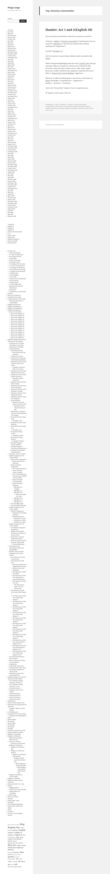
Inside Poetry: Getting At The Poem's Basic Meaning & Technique (18, 413)
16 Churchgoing (13, 275)
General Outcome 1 (15, 688)
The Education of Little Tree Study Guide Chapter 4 (19, 608)
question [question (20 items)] (11, 857)
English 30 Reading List (14, 310)
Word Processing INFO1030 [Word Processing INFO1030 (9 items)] (15, 866)
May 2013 (10, 109)
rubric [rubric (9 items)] (21, 859)
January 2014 (11, 104)
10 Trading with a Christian (17, 264)
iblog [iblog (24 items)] (10, 845)
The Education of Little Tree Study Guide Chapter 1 (18, 592)
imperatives (57, 44)
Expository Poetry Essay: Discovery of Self (19, 407)
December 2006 (12, 201)
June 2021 (10, 41)
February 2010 (12, 142)
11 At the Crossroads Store (17, 266)
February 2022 (12, 35)
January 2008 (11, 181)
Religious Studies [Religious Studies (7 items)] (11, 859)
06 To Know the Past (15, 256)
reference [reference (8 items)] (17, 857)
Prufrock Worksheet (18, 544)
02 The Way (12, 290)
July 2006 (10, 211)
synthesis (81, 108)
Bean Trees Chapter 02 (17, 314)
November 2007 (12, 185)
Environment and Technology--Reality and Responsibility (16, 548)
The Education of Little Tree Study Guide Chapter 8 (19, 631)
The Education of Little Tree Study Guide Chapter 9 (19, 636)
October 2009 (12, 150)
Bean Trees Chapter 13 (17, 334)
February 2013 (12, 115)
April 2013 (11, 111)
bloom (71, 104)
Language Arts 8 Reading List (17, 716)
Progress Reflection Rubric (15, 732)
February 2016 (12, 85)
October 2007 (12, 187)
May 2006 (10, 214)
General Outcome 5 (15, 699)
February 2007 (12, 198)
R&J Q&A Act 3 (18, 498)
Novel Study (11, 725)
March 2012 (11, 120)
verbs (51, 110)
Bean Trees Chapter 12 (17, 332)
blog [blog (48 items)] (22, 824)
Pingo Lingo (14, 7)
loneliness (48, 108)
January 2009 (11, 163)
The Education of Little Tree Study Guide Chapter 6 (19, 620)
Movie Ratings (12, 719)
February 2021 (12, 48)
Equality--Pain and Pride (16, 551)
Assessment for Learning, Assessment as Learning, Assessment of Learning (16, 345)
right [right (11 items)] (17, 859)
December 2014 (12, 91)
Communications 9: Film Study (16, 299)
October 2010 (12, 135)
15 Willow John (13, 273)
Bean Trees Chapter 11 (17, 330)
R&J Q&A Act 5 (18, 502)
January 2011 (11, 131)
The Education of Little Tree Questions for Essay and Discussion (19, 577)
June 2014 (10, 100)
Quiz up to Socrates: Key (18, 743)
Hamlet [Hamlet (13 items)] (10, 841)
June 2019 (10, 67)
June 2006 (10, 212)
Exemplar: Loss (17, 430)
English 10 (11, 226)
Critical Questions (14, 349)
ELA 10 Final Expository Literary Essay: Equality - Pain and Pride (20, 476)
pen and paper (60, 108)
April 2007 (11, 194)
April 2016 (11, 83)
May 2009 (10, 155)
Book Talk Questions (17, 350)
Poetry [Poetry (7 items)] (18, 854)
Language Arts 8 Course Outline (17, 714)
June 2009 (10, 153)
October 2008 (12, 168)
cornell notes (59, 106)
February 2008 (12, 179)
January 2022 (11, 37)
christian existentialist (80, 104)
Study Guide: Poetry (13, 800)
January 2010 (11, 144)
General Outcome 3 (15, 695)
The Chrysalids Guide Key (18, 505)
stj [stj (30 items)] (19, 861)
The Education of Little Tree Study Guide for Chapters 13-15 (19, 647)
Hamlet (75, 106)
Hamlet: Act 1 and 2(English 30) (69, 30)
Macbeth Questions (18, 516)
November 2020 (12, 54)
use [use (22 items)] (9, 864)
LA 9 (9, 233)
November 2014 (12, 93)
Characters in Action (17, 356)
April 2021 (11, 45)
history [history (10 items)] (15, 841)
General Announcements (15, 232)
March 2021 (11, 46)
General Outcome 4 (15, 697)
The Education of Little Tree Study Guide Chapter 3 (19, 603)
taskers (86, 108)
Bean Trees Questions (15, 312)
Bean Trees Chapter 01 (14, 295)
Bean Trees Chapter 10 (17, 328)
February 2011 (12, 129)
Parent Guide (11, 235)
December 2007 (12, 183)
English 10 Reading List (14, 306)
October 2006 (12, 205)
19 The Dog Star (14, 280)
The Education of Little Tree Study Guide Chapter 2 (19, 597)
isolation (87, 106)
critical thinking (67, 106)
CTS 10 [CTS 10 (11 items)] (10, 830)
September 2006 (12, 207)
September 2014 (12, 96)
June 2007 (10, 190)
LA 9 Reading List (13, 712)
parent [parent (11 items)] (10, 854)
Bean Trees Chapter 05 (17, 319)
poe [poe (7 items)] (16, 854)
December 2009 (12, 146)
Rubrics (10, 786)
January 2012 (11, 122)
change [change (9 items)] (22, 827)
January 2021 (11, 50)
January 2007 (11, 199)
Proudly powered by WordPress (55, 125)
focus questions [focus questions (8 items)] (11, 837)
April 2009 (11, 157)
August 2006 (11, 209)
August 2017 (11, 76)
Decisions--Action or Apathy (17, 454)
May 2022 (10, 33)
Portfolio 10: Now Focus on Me (16, 730)
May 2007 (10, 192)
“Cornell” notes (84, 63)
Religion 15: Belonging (14, 734)
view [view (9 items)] (12, 864)
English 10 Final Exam (14, 304)
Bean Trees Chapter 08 (17, 325)
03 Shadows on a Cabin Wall (17, 291)
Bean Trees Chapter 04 (17, 317)
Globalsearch (11, 701)
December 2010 (12, 133)
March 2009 (11, 159)
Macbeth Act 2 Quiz (20, 520)
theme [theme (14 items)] (23, 861)
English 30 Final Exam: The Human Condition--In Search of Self (18, 533)
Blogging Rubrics (14, 787)
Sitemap (10, 799)
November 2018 (12, 70)
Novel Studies (12, 723)
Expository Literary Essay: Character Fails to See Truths (18, 363)
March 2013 (11, 113)
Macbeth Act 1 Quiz (20, 518)
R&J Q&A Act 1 (18, 491)
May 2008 (10, 175)
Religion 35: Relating (14, 778)
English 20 (11, 228)
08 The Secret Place (15, 260)
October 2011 (12, 124)
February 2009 (12, 161)
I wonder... (11, 811)
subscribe (10, 802)
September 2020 (12, 57)
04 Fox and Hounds (14, 253)
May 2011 (10, 126)
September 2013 (12, 107)
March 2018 (11, 72)
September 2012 (12, 118)
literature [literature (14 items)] (16, 852)
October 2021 (12, 39)
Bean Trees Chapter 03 (17, 315)
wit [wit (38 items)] (15, 864)
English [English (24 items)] (22, 830)
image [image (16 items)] (19, 845)
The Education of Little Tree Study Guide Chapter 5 (19, 614)
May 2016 (10, 81)
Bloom (48, 81)
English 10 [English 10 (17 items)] (18, 833)
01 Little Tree (12, 251)
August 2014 (11, 98)
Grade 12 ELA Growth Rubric (17, 789)
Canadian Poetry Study (14, 297)
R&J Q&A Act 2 (18, 492)
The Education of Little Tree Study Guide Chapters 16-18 (19, 653)
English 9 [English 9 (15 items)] (11, 833)
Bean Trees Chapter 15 (17, 338)
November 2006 (12, 203)
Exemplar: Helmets (18, 441)
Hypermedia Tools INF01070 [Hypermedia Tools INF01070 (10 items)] (15, 843)
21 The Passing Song (15, 284)
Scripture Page (12, 795)
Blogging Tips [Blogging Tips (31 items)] (14, 827)
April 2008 (11, 177)
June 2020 (10, 59)
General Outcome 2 (15, 693)
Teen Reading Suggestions (15, 804)
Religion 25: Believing (14, 736)
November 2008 (12, 166)
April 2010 (11, 140)
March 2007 (11, 196)
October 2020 (12, 56)
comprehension (50, 106)
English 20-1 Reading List (15, 308)
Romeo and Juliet (13, 241)
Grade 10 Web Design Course (16, 703)
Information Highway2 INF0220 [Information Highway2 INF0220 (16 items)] (16, 849)
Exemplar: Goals (17, 421)
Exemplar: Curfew (18, 435)
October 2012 (12, 116)
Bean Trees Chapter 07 (17, 323)
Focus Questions (15, 400)
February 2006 (12, 216)
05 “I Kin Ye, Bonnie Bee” (16, 255)
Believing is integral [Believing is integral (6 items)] (15, 824)
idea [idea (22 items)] (14, 845)
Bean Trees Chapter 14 (17, 336)
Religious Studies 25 (13, 239)
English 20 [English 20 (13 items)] (11, 835)
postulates (75, 108)
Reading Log (13, 664)
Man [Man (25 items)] (22, 852)
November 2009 (12, 148)
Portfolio (10, 728)
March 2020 (11, 65)
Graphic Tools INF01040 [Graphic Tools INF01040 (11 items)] (15, 839)
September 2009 (12, 152)
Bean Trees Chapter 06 (17, 321)
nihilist (56, 41)
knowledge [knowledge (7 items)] (10, 852)
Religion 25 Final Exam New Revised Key (19, 760)
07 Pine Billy (12, 258)
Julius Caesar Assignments (18, 459)
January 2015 (11, 89)
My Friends (11, 721)
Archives (10, 293)
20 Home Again (13, 282)
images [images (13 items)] (23, 845)
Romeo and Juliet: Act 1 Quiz (16, 784)
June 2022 (10, 32)
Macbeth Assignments (17, 511)
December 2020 (12, 52)
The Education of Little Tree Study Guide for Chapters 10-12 (19, 642)
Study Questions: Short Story (17, 668)
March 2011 (11, 128)
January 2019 (11, 69)
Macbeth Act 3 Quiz (20, 522)
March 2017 (11, 80)
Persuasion (11, 727)
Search (10, 18)
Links (9, 717)
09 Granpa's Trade (14, 262)
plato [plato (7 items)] (13, 854)
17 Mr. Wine (12, 277)
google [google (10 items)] (21, 837)
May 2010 (10, 139)
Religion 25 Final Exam (16, 745)
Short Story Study (13, 797)
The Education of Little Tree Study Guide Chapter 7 (19, 625)
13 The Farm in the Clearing (17, 269)
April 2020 (11, 63)
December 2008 (12, 164)
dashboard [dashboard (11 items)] (15, 830)
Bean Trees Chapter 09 (17, 326)
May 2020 (10, 61)
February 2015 (12, 87)
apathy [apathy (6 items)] (9, 824)
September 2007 (12, 188)
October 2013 (12, 105)
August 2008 (11, 172)
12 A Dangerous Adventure (17, 267)
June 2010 (10, 137)
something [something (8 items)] (14, 861)
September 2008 (12, 170)
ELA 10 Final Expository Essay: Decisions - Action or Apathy (19, 470)
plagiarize (68, 108)
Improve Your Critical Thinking (63, 73)
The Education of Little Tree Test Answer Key (19, 586)
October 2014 (12, 94)
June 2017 (10, 78)
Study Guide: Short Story (16, 666)
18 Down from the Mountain (17, 279)
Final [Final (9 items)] (24, 835)
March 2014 (11, 102)
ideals (48, 58)
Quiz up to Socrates (15, 741)
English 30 (11, 230)
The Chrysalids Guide (17, 503)
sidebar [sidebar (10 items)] (10, 861)
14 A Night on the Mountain (17, 271)
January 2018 (11, 74)
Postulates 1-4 (57, 51)
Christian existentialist (69, 41)
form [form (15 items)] (17, 837)
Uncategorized (12, 243)
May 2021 (10, 43)
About (9, 810)
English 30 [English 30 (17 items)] (18, 835)
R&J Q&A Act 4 (18, 500)
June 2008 (10, 174)
